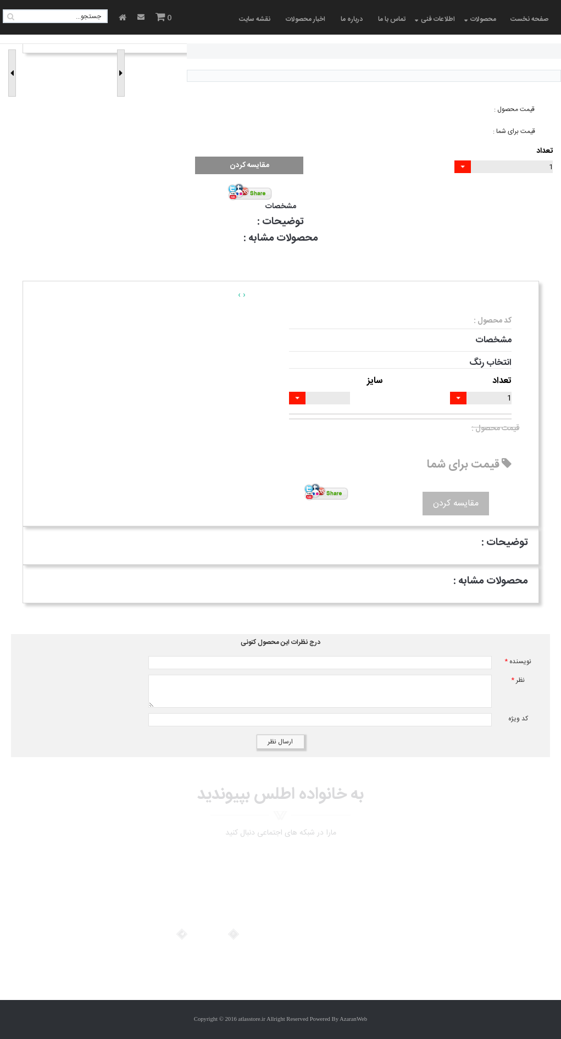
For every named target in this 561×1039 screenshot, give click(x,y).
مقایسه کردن (249, 165)
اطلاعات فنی (438, 19)
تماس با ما (392, 19)
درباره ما (352, 19)
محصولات (483, 19)
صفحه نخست (529, 19)
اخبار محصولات (305, 19)
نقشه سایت (254, 19)
